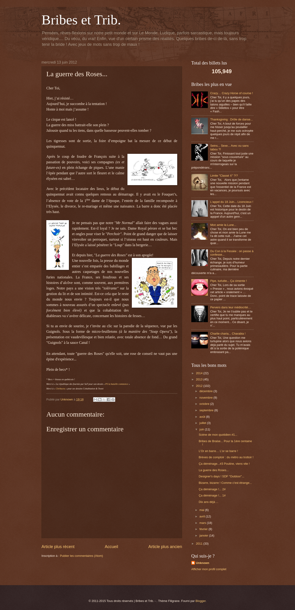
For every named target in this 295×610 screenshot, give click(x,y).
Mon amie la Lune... (223, 225)
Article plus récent (57, 546)
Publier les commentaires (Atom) (81, 555)
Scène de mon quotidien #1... (218, 434)
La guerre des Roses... (214, 470)
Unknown (202, 563)
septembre (206, 410)
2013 (199, 379)
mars (203, 523)
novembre (206, 397)
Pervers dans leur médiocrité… (230, 307)
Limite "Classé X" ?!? (224, 175)
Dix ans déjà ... (208, 502)
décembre (206, 391)
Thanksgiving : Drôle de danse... (231, 119)
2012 (199, 386)
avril (202, 516)
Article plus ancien (165, 546)
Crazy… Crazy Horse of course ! (231, 93)
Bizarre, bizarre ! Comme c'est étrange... (225, 482)
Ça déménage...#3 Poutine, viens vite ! (224, 463)
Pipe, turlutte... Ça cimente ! (228, 281)
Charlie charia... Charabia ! (227, 333)
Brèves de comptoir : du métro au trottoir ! (226, 457)
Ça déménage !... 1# (212, 495)
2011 (199, 543)
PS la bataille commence (117, 384)
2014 (199, 373)
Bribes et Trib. (81, 19)
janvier (204, 535)
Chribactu (60, 388)
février (203, 529)
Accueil (111, 546)
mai (202, 510)
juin (202, 429)
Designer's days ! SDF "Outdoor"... (221, 476)
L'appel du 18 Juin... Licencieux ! (231, 202)
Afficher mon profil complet (208, 569)
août (202, 416)
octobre (204, 404)
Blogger (200, 601)
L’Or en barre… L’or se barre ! (218, 451)
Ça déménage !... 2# (212, 489)
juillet (203, 423)
